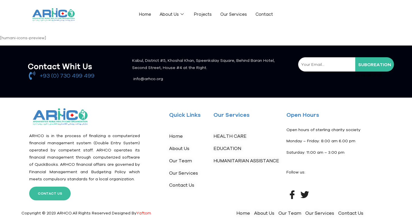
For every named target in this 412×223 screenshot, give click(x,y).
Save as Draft (369, 75)
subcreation (374, 64)
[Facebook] (292, 194)
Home (145, 14)
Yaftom (143, 213)
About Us (171, 14)
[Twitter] (304, 194)
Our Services (233, 14)
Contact (264, 14)
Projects (202, 14)
